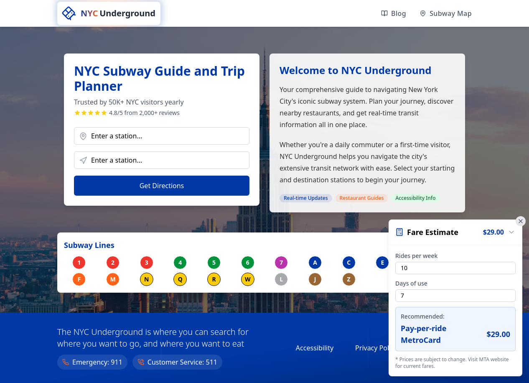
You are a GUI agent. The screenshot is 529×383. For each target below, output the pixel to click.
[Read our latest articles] (393, 13)
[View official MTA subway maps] (446, 13)
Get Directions (162, 185)
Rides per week (416, 256)
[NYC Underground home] (108, 13)
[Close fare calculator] (521, 221)
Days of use (411, 283)
